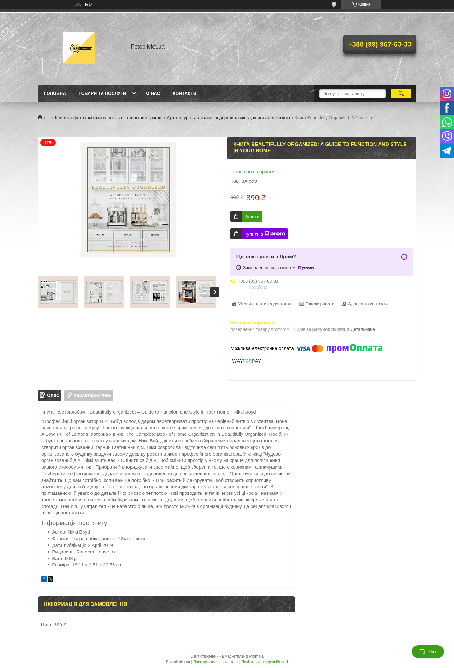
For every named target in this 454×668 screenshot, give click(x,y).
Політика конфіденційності (264, 662)
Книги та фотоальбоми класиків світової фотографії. (108, 117)
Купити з (264, 234)
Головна (55, 93)
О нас (153, 93)
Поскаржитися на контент (215, 662)
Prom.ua (256, 656)
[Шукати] (401, 93)
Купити (251, 216)
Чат (427, 651)
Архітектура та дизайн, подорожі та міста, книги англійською (228, 117)
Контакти (184, 93)
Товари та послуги (102, 93)
